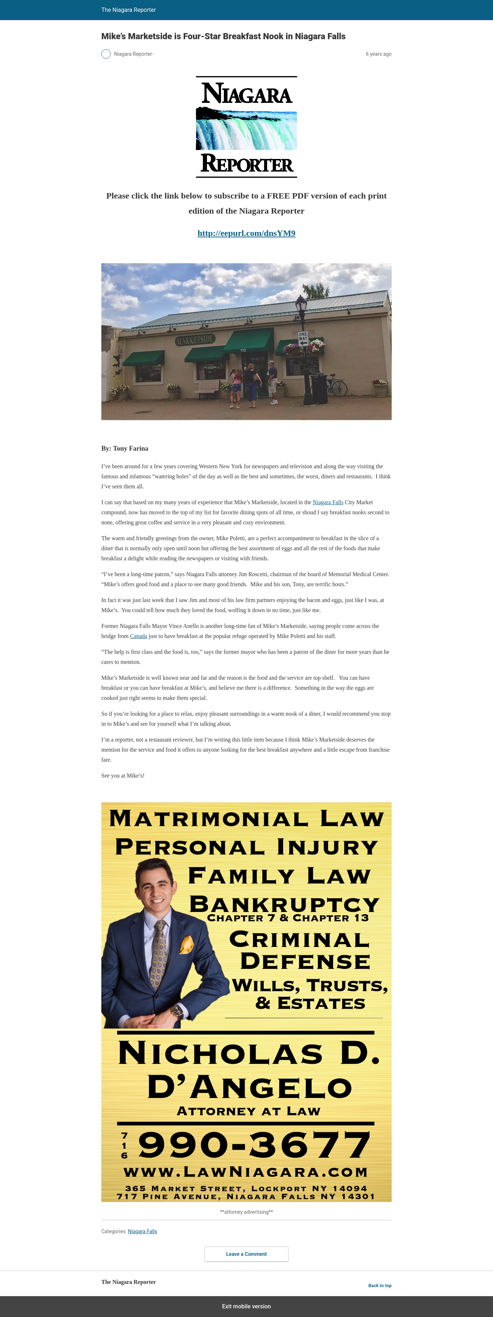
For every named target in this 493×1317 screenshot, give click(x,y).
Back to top (380, 1285)
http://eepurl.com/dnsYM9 (247, 233)
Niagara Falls (328, 502)
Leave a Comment (246, 1254)
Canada (138, 636)
